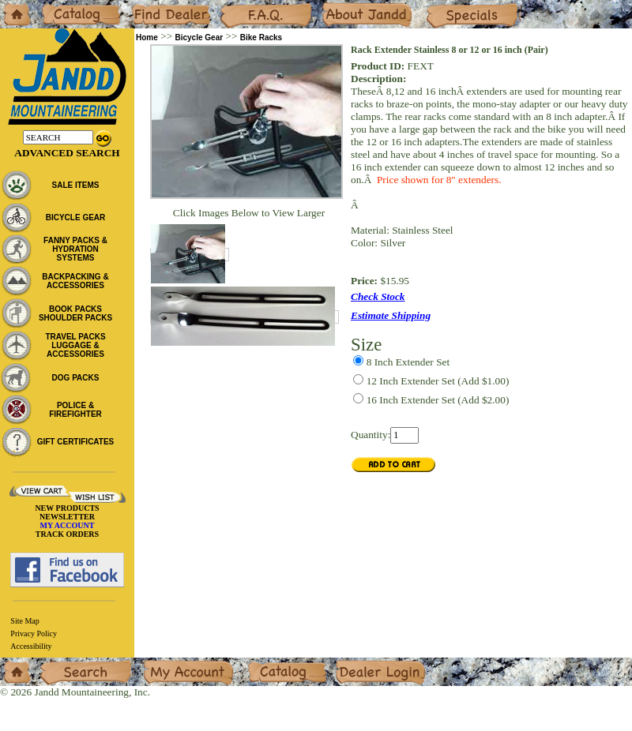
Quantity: (370, 434)
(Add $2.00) (438, 400)
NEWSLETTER (67, 516)
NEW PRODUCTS (67, 508)
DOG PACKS (76, 377)
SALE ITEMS (75, 185)
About (335, 6)
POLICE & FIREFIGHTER (75, 409)
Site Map (24, 621)
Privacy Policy (33, 633)
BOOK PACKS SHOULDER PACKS (75, 313)
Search (54, 663)
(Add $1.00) (438, 381)
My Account (169, 663)
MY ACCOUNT (67, 525)
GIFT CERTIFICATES (76, 441)
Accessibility (30, 646)
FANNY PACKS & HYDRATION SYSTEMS (75, 249)
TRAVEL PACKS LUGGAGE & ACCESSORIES (75, 345)
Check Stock (378, 296)
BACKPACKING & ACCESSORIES (75, 281)
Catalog (56, 6)
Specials (443, 6)
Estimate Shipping (391, 315)
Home (13, 6)
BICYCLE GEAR (76, 217)
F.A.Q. (234, 6)
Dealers (146, 6)
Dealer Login (364, 663)
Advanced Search (66, 153)
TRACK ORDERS (67, 534)
